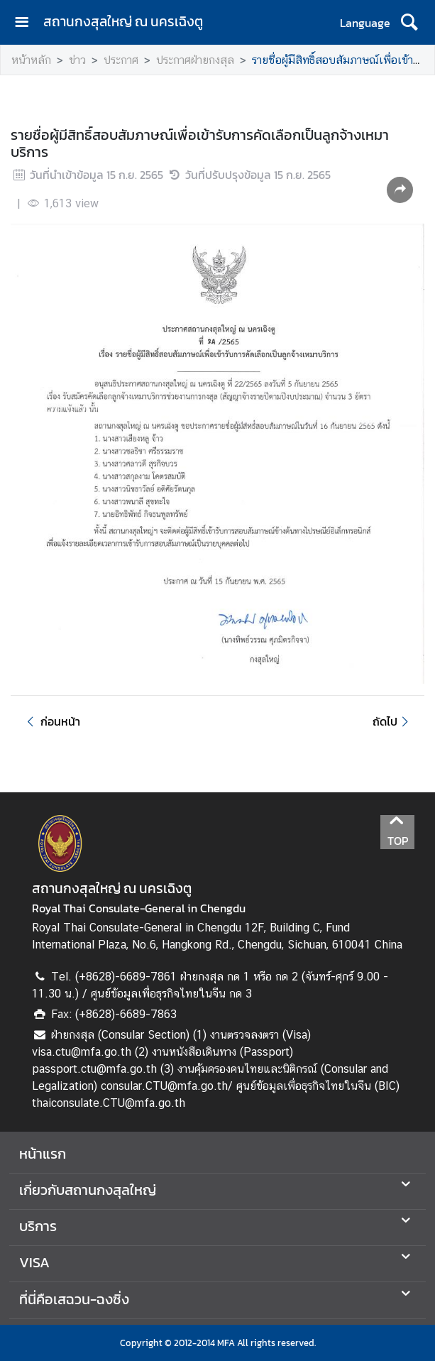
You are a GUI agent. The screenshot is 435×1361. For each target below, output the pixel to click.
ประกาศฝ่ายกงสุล (195, 60)
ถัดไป (393, 721)
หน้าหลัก (31, 60)
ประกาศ (121, 60)
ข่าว (77, 60)
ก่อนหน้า (51, 721)
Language (365, 22)
